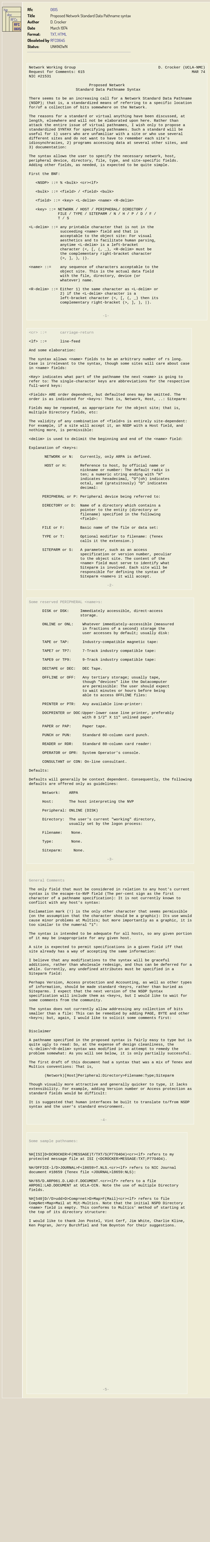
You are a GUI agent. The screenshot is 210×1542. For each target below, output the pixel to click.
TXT (53, 34)
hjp (6, 9)
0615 (54, 9)
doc (9, 14)
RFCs (14, 19)
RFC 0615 (17, 26)
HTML (62, 34)
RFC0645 (57, 40)
